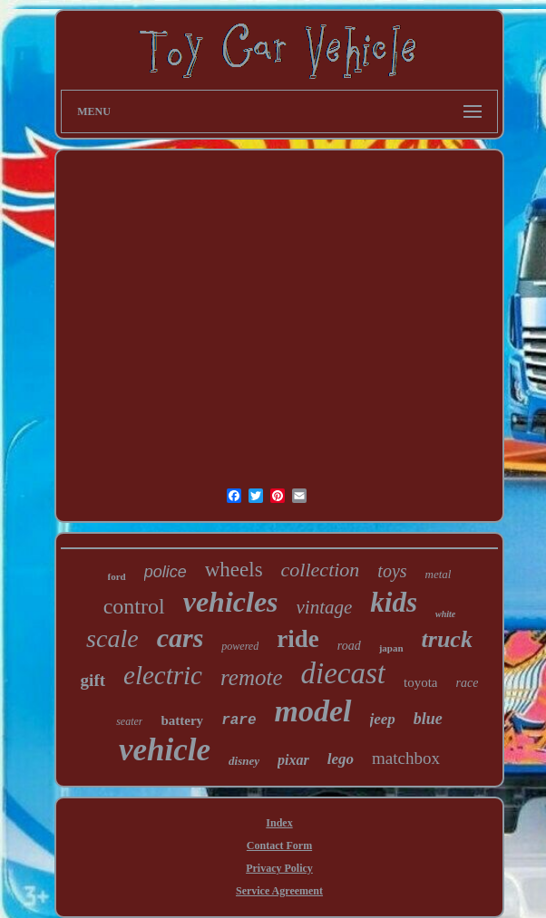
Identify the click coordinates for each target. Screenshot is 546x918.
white (445, 614)
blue (428, 719)
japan (391, 648)
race (466, 683)
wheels (234, 569)
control (134, 606)
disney (244, 761)
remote (251, 677)
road (349, 645)
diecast (343, 673)
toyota (421, 682)
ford (117, 576)
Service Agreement (279, 890)
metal (438, 574)
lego (340, 759)
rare (238, 720)
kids (393, 602)
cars (180, 637)
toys (391, 571)
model (313, 711)
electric (162, 675)
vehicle (164, 750)
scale (112, 638)
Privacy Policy (279, 868)
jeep (382, 719)
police (165, 572)
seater (129, 721)
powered (239, 646)
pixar (293, 760)
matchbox (406, 758)
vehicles (230, 601)
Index (279, 823)
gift (93, 680)
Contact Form (279, 845)
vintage (325, 607)
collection (320, 569)
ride (298, 638)
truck (447, 639)
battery (182, 720)
